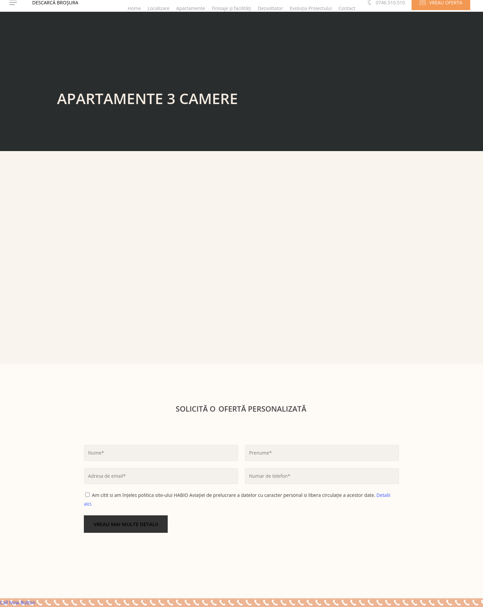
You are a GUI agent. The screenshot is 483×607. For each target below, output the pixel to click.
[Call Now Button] (241, 602)
